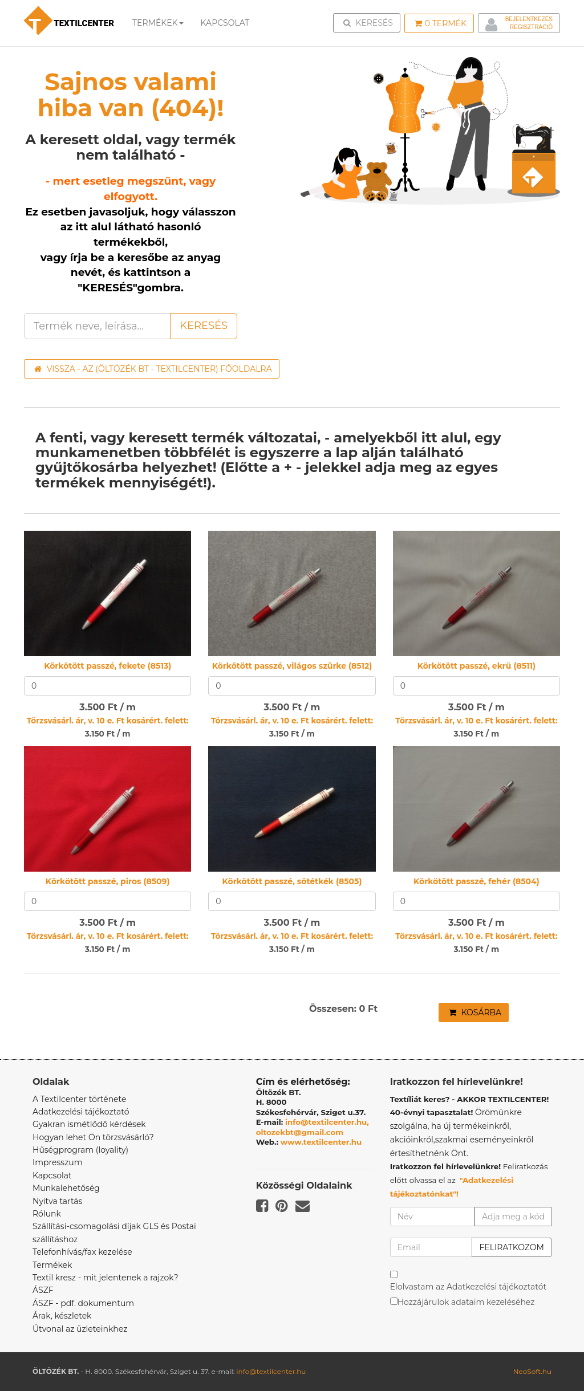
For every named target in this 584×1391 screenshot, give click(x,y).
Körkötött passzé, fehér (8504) (476, 881)
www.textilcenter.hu (321, 1141)
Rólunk (47, 1214)
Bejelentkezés (529, 19)
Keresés (370, 22)
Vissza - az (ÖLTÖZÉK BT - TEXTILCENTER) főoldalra (153, 369)
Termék (441, 23)
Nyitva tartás (57, 1201)
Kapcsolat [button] (225, 23)
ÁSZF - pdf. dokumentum (83, 1303)
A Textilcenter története (79, 1099)
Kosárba (475, 1012)
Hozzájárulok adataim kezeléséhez (466, 1302)
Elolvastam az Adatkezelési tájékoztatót (468, 1287)
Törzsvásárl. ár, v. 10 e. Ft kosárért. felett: (108, 720)
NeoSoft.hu (532, 1371)
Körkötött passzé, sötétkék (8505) (292, 881)
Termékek (158, 23)
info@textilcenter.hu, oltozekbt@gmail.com (312, 1127)
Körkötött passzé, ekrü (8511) (476, 666)
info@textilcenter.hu (271, 1371)
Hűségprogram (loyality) (80, 1150)
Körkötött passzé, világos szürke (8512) (292, 666)
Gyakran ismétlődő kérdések (89, 1124)
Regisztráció (531, 27)
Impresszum (58, 1162)
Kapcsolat (52, 1175)
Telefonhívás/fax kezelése (82, 1252)
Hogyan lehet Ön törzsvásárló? (93, 1137)
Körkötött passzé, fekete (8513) (107, 666)
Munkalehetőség (66, 1188)
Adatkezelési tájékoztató (81, 1112)
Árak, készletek (62, 1316)
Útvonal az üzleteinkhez (80, 1329)
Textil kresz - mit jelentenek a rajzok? (106, 1277)
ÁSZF (43, 1290)
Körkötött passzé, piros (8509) (108, 881)
